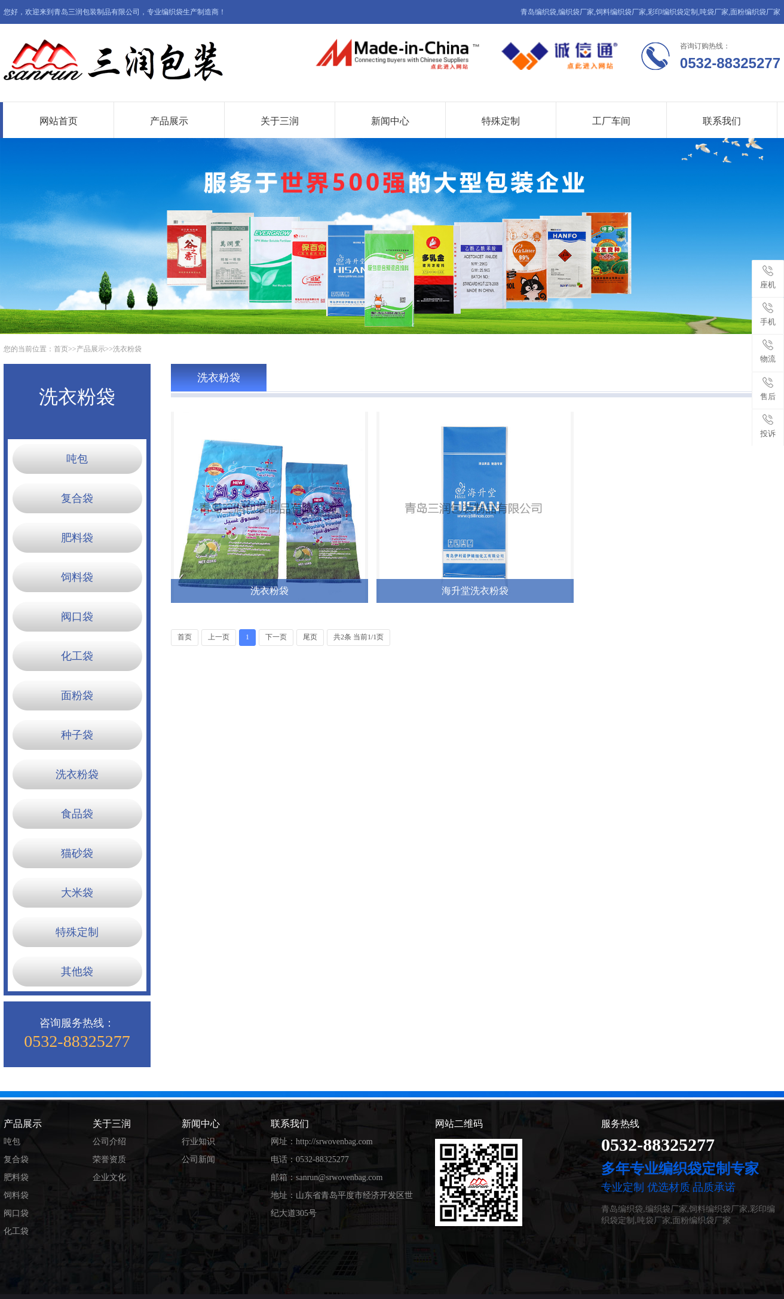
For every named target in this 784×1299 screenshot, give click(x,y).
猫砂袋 (77, 853)
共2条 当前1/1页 (358, 637)
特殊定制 (501, 121)
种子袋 (77, 735)
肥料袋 (77, 538)
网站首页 (58, 121)
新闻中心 (390, 121)
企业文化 (109, 1177)
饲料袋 (77, 577)
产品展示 (169, 121)
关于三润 (280, 121)
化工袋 (77, 656)
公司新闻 (198, 1159)
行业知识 (198, 1141)
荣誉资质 (109, 1159)
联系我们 (722, 121)
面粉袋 (77, 695)
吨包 (77, 459)
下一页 (276, 637)
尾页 (310, 637)
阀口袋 (77, 617)
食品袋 (77, 814)
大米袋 (77, 893)
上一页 (218, 637)
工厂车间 (611, 121)
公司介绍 (109, 1141)
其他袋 (77, 972)
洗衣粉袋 (127, 349)
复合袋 (77, 498)
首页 (61, 349)
